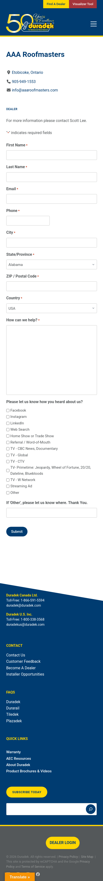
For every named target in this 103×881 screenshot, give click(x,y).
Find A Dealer (56, 4)
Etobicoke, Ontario (27, 72)
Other (14, 492)
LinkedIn (17, 423)
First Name (16, 145)
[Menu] (93, 24)
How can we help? (23, 320)
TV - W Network (22, 480)
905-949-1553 (24, 81)
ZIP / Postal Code (22, 276)
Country (14, 298)
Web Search (19, 429)
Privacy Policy (68, 856)
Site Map (87, 856)
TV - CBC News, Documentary (34, 448)
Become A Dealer (21, 668)
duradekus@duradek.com (25, 624)
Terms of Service (33, 866)
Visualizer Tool (83, 4)
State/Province (20, 254)
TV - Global (19, 455)
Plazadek (14, 721)
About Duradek (18, 765)
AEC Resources (18, 758)
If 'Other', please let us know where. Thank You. (47, 502)
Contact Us (15, 655)
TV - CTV (17, 461)
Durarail (13, 708)
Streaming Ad (21, 486)
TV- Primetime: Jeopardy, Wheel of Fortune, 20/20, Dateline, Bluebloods (50, 470)
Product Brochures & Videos (29, 771)
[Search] (91, 809)
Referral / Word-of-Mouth (30, 442)
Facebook (18, 410)
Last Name (16, 167)
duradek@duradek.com (23, 605)
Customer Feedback (23, 661)
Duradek (13, 702)
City (10, 232)
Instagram (18, 416)
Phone (13, 210)
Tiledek (12, 714)
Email (12, 189)
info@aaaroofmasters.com (35, 90)
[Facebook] (38, 874)
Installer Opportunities (25, 674)
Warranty (13, 752)
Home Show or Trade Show (32, 436)
